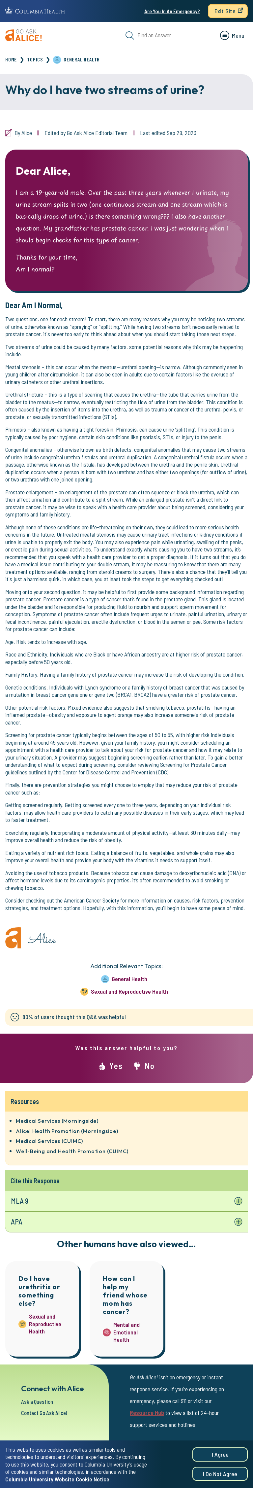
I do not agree (220, 1474)
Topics (35, 59)
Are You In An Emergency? (172, 11)
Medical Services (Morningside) (57, 1120)
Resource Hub (147, 1413)
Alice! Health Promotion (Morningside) (67, 1131)
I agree (220, 1455)
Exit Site (225, 11)
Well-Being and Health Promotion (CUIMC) (72, 1151)
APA (17, 1222)
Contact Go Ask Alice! (46, 1413)
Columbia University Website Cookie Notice (57, 1479)
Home (11, 59)
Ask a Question (38, 1402)
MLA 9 (20, 1201)
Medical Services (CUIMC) (49, 1141)
